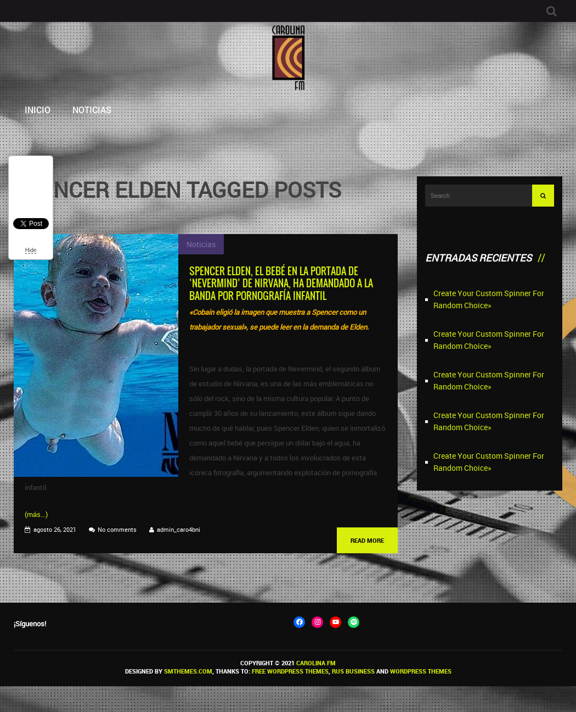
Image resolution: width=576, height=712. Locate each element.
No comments (117, 529)
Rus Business (353, 671)
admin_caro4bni (178, 529)
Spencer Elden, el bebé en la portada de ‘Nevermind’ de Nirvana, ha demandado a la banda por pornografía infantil (281, 283)
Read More (367, 540)
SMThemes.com (188, 671)
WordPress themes (420, 671)
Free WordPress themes (290, 671)
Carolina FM (316, 663)
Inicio (37, 109)
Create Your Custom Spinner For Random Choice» (488, 299)
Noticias (91, 109)
